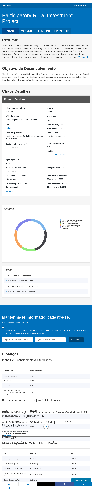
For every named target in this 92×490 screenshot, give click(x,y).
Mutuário (51, 116)
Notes (8, 191)
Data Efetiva (52, 133)
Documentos (44, 31)
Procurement (27, 31)
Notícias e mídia (61, 31)
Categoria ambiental (56, 168)
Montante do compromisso (17, 168)
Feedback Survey (81, 480)
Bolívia (8, 128)
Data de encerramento (57, 176)
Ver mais (83, 57)
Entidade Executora (55, 143)
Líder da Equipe (12, 116)
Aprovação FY (12, 159)
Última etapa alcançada (16, 183)
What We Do (7, 5)
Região (50, 151)
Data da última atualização (59, 183)
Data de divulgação (55, 125)
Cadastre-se (76, 340)
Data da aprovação (14, 133)
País (8, 125)
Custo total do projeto (16, 143)
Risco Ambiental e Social (16, 176)
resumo (10, 31)
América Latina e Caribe (56, 154)
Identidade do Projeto (15, 108)
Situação (51, 108)
